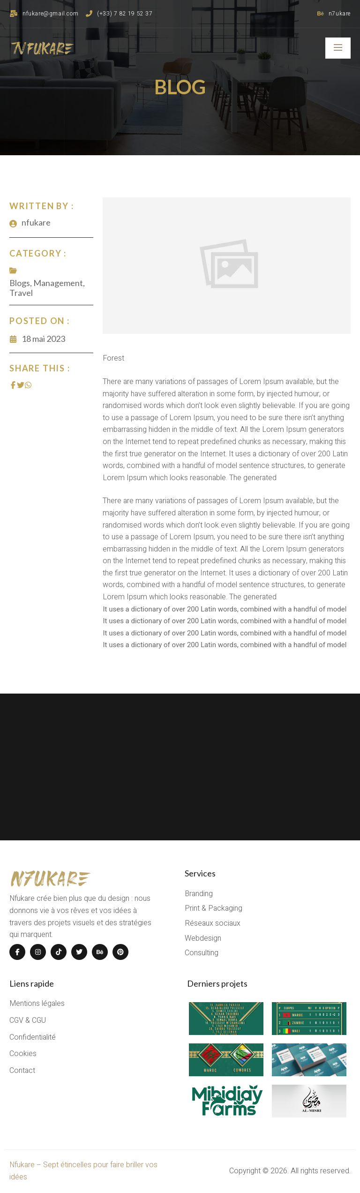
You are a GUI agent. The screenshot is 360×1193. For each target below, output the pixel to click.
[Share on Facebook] (13, 385)
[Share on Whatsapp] (28, 385)
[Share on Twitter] (20, 385)
